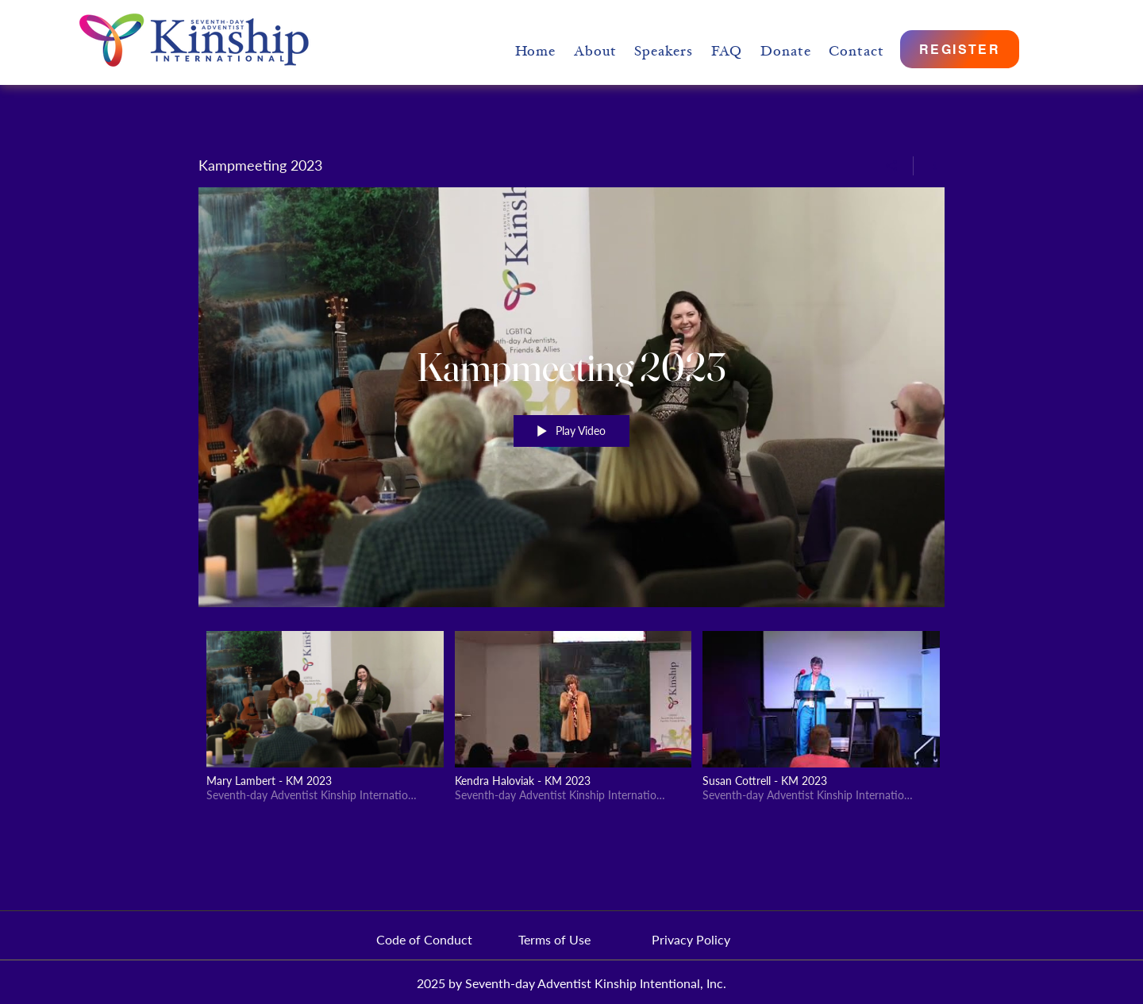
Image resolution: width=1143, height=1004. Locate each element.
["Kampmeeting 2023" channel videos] (571, 721)
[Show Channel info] (929, 165)
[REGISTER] (959, 49)
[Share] (892, 165)
